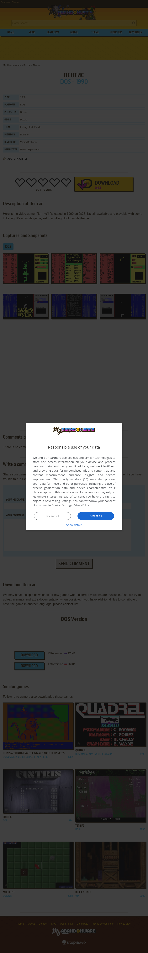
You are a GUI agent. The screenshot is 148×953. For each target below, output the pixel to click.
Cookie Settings (62, 505)
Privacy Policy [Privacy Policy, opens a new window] (83, 505)
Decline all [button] (52, 516)
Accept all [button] (96, 516)
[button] (74, 525)
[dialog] (74, 476)
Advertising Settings (58, 501)
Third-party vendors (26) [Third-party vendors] (70, 479)
